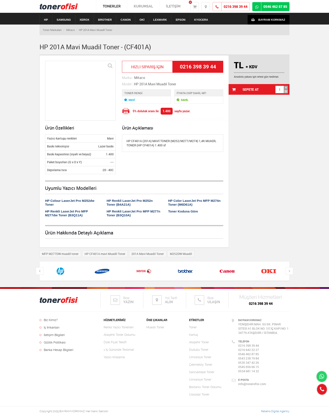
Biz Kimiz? (49, 320)
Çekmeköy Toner (200, 364)
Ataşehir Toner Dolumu (119, 334)
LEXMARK (160, 19)
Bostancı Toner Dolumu (205, 387)
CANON (125, 19)
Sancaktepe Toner (201, 372)
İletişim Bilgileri (52, 335)
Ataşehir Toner (199, 342)
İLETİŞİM (173, 6)
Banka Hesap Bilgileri (56, 350)
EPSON (180, 19)
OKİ (142, 19)
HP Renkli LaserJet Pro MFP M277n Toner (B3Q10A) (133, 213)
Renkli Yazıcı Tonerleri (119, 327)
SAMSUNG (64, 19)
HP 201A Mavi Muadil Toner (95, 30)
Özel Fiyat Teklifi (115, 342)
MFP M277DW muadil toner (60, 254)
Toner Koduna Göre (183, 211)
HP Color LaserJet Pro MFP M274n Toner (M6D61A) (194, 202)
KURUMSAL (143, 6)
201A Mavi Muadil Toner (147, 254)
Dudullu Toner (199, 349)
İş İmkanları (49, 327)
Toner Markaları (52, 30)
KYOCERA (201, 19)
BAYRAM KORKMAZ (267, 19)
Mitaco (70, 30)
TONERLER (112, 6)
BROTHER (105, 19)
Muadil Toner (155, 327)
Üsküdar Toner (199, 394)
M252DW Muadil (181, 254)
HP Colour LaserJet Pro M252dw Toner (69, 202)
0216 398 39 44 (261, 303)
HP (46, 19)
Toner (193, 327)
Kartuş (193, 334)
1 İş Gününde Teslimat (119, 349)
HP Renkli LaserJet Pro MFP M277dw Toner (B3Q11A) (66, 213)
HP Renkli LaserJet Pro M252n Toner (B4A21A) (130, 202)
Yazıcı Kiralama (114, 357)
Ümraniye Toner (200, 357)
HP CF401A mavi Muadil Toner (105, 254)
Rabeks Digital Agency (275, 411)
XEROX (85, 19)
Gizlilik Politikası (53, 342)
